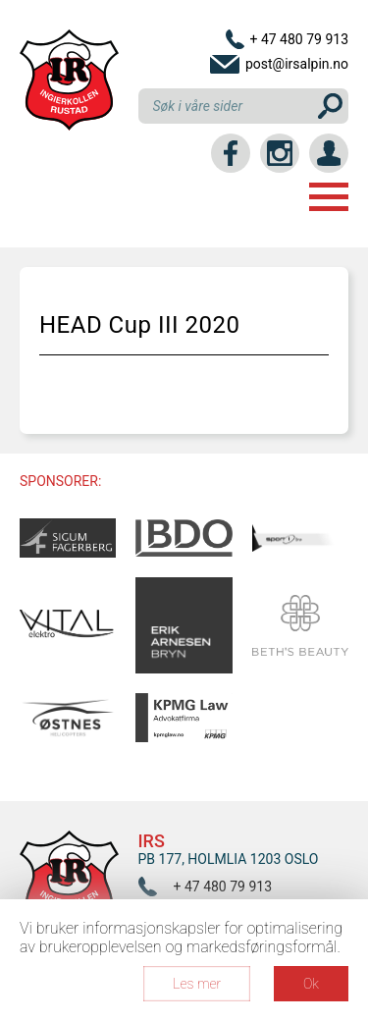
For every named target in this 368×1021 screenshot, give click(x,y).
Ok (311, 984)
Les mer (197, 984)
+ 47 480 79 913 (298, 39)
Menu (328, 197)
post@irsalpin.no (296, 64)
